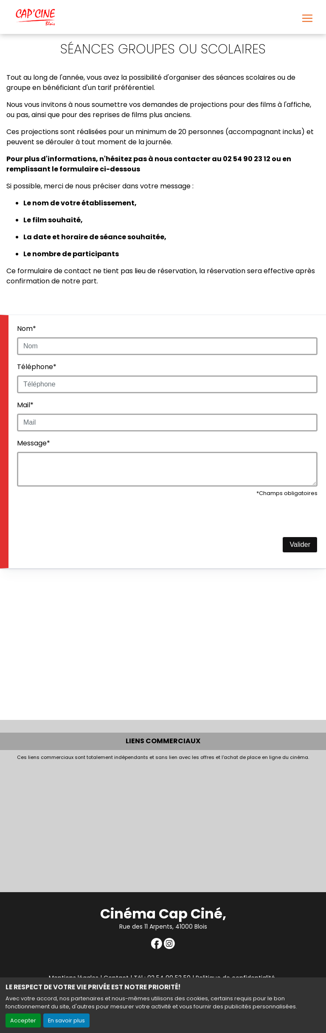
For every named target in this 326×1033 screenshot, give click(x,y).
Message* (33, 443)
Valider (299, 544)
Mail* (25, 405)
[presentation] (81, 520)
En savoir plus (66, 1020)
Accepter (23, 1020)
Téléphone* (36, 367)
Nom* (26, 328)
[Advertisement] (163, 824)
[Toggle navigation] (307, 18)
